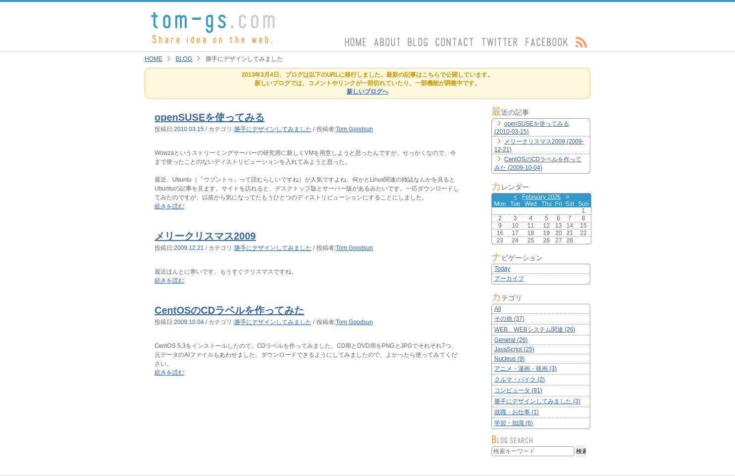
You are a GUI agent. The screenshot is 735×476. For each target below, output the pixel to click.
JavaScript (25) (514, 349)
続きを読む (169, 206)
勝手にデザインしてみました (273, 129)
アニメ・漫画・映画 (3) (525, 368)
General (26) (510, 339)
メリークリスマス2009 (205, 236)
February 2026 (541, 196)
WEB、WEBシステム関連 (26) (534, 329)
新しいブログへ (367, 91)
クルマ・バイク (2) (519, 379)
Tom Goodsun (354, 129)
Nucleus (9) (509, 358)
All (497, 308)
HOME (153, 58)
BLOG (184, 58)
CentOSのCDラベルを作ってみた (229, 310)
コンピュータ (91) (518, 390)
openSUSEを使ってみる (209, 117)
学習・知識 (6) (513, 423)
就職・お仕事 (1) (516, 412)
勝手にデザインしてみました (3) (537, 401)
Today (502, 268)
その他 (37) (509, 318)
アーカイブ (509, 278)
